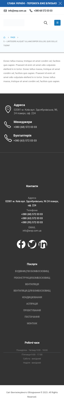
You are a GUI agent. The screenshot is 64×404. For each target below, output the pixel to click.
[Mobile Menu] (57, 23)
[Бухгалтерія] (32, 138)
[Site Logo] (13, 22)
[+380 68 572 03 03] (41, 10)
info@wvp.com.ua (32, 230)
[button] (45, 23)
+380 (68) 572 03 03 (32, 214)
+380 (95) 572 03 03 (32, 222)
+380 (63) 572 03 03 (32, 218)
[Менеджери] (32, 124)
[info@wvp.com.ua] (14, 10)
